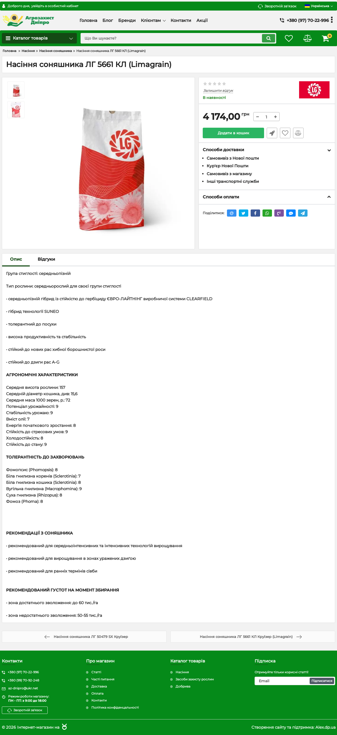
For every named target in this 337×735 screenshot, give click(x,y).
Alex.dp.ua (325, 727)
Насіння (182, 672)
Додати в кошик (233, 133)
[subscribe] (295, 681)
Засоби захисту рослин (195, 679)
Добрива (183, 686)
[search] (178, 38)
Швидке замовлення (272, 133)
